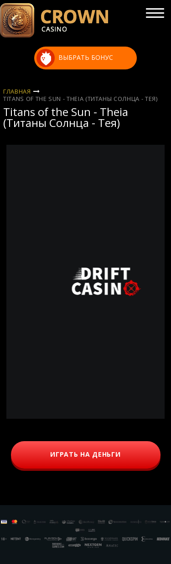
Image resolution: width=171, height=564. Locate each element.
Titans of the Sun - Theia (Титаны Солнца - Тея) (80, 99)
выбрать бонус (74, 58)
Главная (17, 91)
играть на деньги (85, 454)
